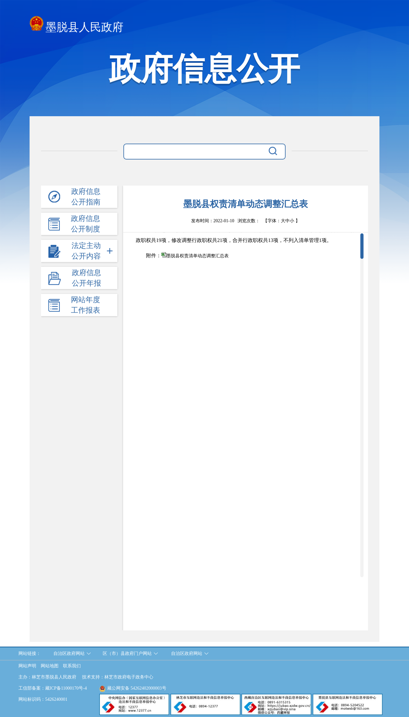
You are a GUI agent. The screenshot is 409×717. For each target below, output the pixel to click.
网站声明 (27, 666)
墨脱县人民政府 (76, 25)
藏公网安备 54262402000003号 (132, 688)
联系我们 (72, 666)
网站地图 (50, 666)
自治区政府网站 (69, 653)
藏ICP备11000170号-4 (66, 688)
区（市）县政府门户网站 (127, 653)
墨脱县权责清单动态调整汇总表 (197, 255)
